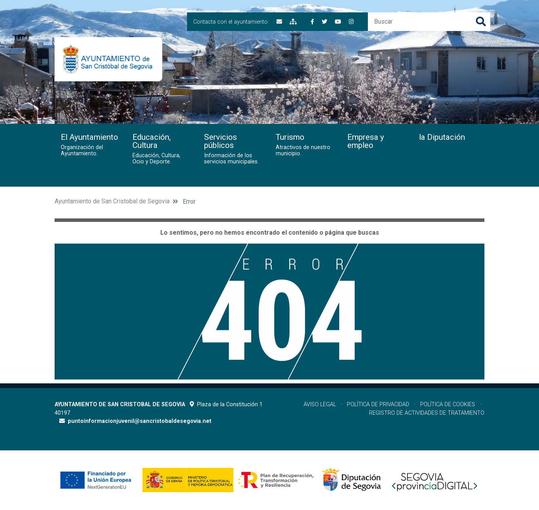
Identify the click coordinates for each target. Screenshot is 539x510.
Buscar (481, 21)
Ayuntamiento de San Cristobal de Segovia (112, 201)
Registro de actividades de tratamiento (426, 413)
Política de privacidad (378, 404)
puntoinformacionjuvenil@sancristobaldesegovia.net (139, 421)
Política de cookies (447, 404)
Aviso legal (320, 404)
